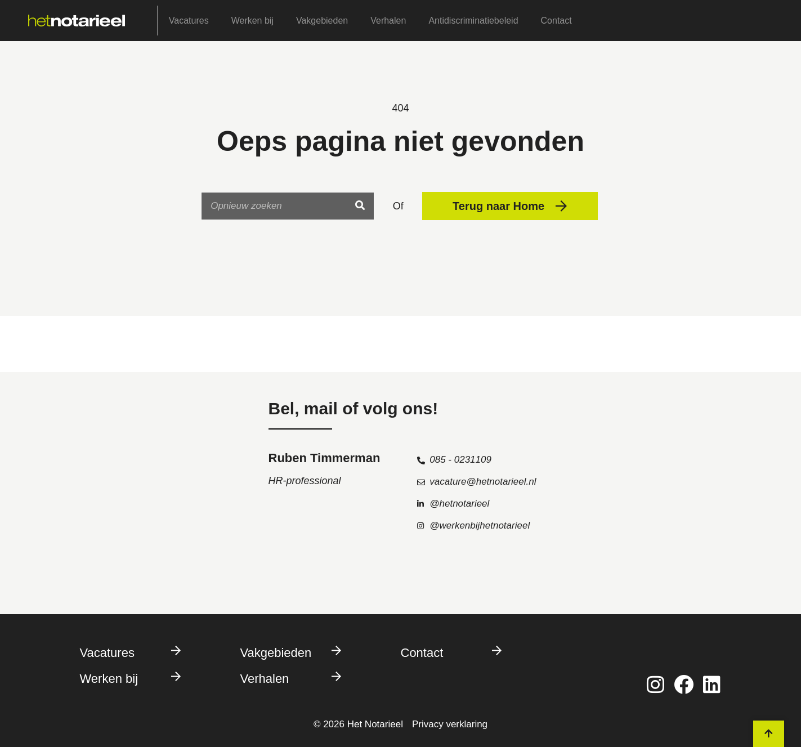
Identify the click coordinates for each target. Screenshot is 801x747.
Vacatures (189, 20)
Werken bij (252, 20)
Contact (556, 20)
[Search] (360, 206)
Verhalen (388, 20)
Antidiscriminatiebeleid (473, 20)
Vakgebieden (322, 20)
